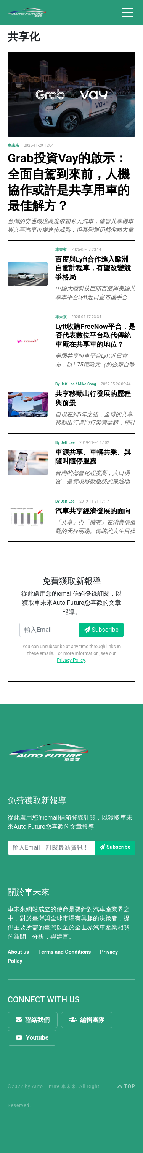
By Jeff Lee (65, 443)
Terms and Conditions (64, 952)
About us (18, 952)
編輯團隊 (86, 1019)
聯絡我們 (33, 1019)
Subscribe (101, 629)
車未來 (13, 145)
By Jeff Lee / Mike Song (75, 384)
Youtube (32, 1037)
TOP (126, 1086)
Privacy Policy (71, 660)
